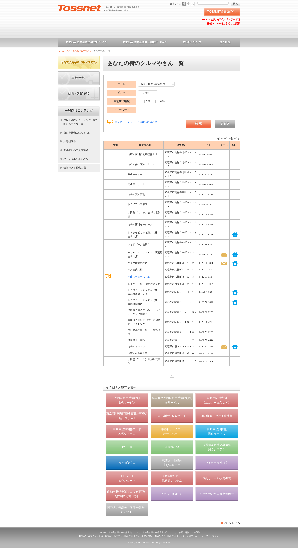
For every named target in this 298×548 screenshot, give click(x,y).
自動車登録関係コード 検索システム (127, 431)
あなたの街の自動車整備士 (217, 493)
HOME (103, 532)
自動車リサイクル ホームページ (171, 431)
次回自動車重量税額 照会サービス (127, 400)
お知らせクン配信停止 (165, 536)
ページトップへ (230, 523)
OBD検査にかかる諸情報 (217, 415)
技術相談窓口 (127, 462)
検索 (235, 4)
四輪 (162, 101)
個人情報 (225, 43)
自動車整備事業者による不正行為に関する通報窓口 (127, 494)
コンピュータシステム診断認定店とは (136, 121)
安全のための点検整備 (75, 150)
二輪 (147, 101)
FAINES (127, 447)
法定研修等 (69, 141)
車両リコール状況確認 (216, 478)
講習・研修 (184, 532)
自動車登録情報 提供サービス (217, 431)
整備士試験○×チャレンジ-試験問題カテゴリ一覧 (80, 122)
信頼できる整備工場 (74, 167)
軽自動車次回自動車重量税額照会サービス (172, 400)
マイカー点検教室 (216, 462)
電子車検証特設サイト (172, 415)
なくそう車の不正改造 (75, 158)
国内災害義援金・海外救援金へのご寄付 (127, 509)
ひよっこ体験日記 (171, 493)
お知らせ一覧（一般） (192, 43)
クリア (225, 124)
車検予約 (196, 532)
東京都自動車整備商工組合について (144, 43)
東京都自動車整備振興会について (86, 43)
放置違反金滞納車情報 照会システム (216, 447)
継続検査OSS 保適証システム (172, 478)
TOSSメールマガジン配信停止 (119, 536)
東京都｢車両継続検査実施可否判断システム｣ (127, 416)
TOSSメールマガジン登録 (91, 536)
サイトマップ (212, 536)
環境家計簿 (172, 447)
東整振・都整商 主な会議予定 (172, 463)
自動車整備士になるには (77, 132)
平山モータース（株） (140, 276)
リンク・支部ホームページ (191, 536)
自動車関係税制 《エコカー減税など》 (216, 400)
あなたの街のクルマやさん (78, 51)
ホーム (61, 51)
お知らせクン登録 (144, 536)
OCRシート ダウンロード (127, 478)
